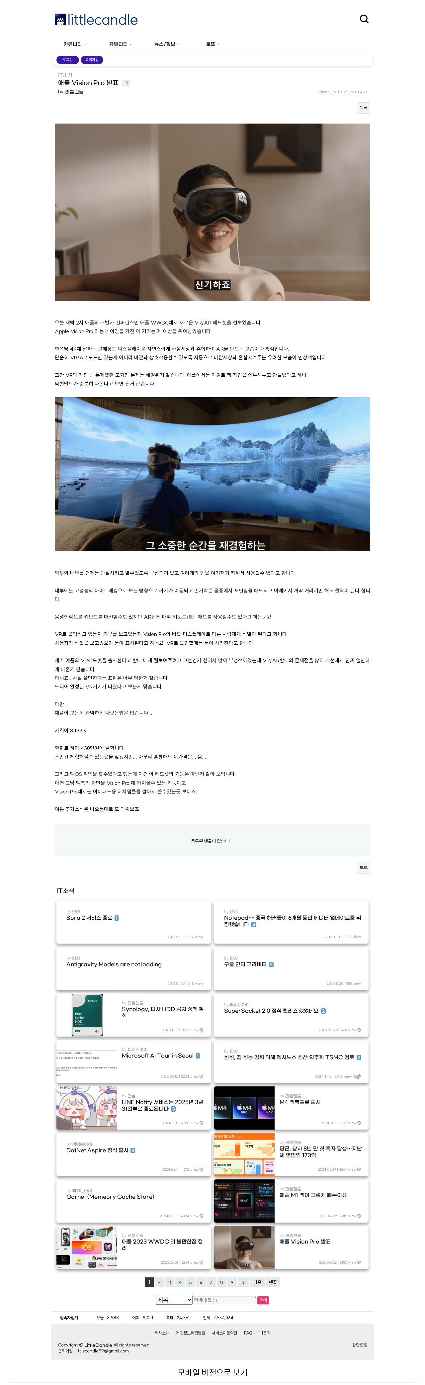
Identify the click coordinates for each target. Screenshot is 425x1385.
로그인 (68, 59)
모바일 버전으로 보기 (212, 1372)
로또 (210, 44)
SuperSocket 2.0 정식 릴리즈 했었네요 (275, 1011)
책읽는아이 (240, 1004)
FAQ (248, 1333)
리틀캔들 (74, 92)
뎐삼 (76, 911)
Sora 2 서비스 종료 (92, 918)
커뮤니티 (72, 44)
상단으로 (359, 1344)
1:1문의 (264, 1333)
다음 (257, 1282)
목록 (364, 108)
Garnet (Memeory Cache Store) (110, 1197)
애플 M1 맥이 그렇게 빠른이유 (313, 1195)
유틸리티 (118, 44)
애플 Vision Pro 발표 (305, 1242)
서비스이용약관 (224, 1333)
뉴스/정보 (164, 44)
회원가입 (92, 59)
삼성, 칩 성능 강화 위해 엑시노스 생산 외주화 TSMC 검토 (292, 1058)
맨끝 (273, 1282)
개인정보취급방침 (190, 1333)
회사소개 (162, 1333)
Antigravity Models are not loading (114, 965)
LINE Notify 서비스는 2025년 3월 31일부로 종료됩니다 (162, 1105)
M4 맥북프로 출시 (300, 1102)
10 (243, 1282)
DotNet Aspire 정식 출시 (100, 1151)
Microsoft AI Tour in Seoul (161, 1056)
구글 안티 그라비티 (249, 965)
